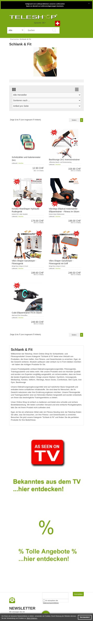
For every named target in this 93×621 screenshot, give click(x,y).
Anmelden (78, 594)
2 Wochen (20, 163)
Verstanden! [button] (85, 617)
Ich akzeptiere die (51, 601)
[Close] (89, 3)
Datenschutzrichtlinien (51, 603)
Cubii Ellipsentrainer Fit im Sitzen (27, 313)
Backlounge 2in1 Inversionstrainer (64, 159)
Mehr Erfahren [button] (31, 618)
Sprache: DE (39, 23)
